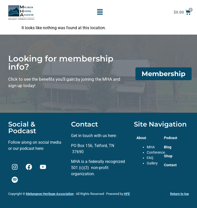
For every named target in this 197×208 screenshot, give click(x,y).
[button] (100, 12)
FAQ (150, 158)
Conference (156, 152)
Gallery (152, 163)
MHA (151, 147)
